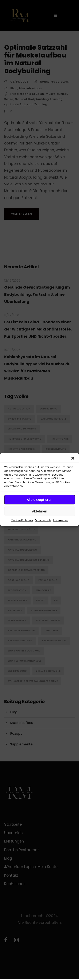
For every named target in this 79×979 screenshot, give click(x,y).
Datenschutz (43, 520)
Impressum (60, 520)
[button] (73, 458)
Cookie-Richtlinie (22, 520)
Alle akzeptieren (39, 499)
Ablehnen (39, 511)
